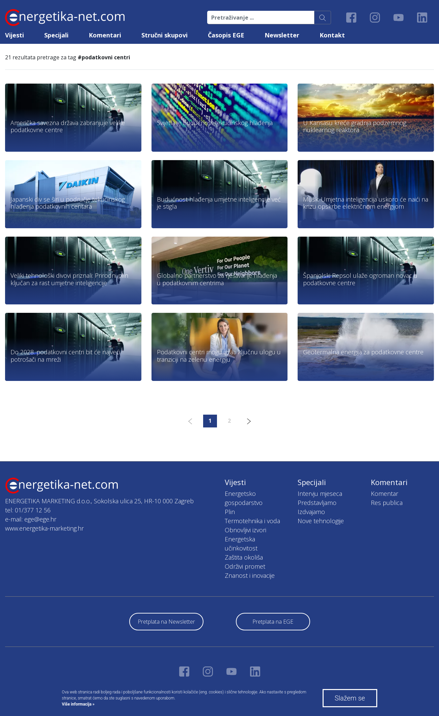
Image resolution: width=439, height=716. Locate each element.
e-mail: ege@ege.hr (30, 519)
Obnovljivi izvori (245, 530)
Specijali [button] (56, 35)
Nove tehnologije (321, 521)
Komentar (384, 493)
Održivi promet (245, 566)
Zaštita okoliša (244, 557)
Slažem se (350, 698)
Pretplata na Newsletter (166, 621)
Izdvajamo (311, 512)
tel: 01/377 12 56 (28, 510)
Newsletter (282, 35)
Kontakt (332, 35)
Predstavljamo (317, 503)
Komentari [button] (105, 35)
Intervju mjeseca (320, 493)
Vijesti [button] (14, 35)
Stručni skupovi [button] (164, 35)
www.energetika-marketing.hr (44, 528)
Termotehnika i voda (252, 521)
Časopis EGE (226, 35)
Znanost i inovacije (250, 575)
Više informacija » (78, 704)
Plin (230, 512)
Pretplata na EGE (272, 621)
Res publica (387, 503)
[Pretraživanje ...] (260, 17)
